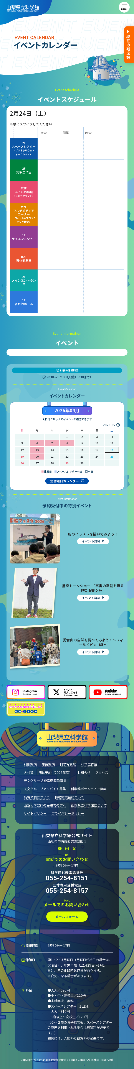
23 (81, 456)
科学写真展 (68, 764)
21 (52, 456)
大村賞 (28, 772)
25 (111, 456)
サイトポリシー (35, 813)
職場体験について (37, 797)
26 (22, 463)
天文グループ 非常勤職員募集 (45, 780)
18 (111, 450)
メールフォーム (67, 916)
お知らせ (83, 772)
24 (96, 456)
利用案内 (30, 764)
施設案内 (48, 764)
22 (66, 456)
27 (37, 463)
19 (22, 456)
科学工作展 (89, 764)
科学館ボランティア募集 (88, 788)
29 (66, 463)
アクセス (101, 772)
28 (52, 463)
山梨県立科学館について (89, 805)
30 (81, 463)
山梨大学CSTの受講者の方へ (45, 805)
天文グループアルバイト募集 (45, 788)
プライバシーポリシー (67, 813)
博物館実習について (69, 797)
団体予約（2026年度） (55, 772)
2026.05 (109, 425)
